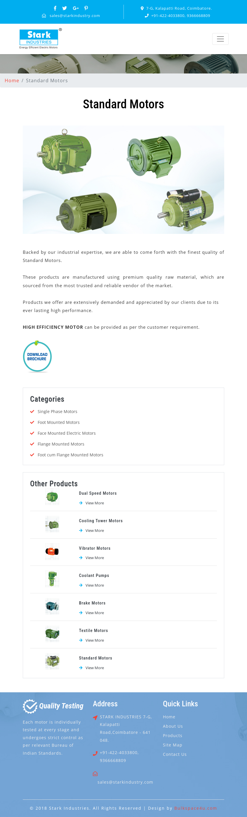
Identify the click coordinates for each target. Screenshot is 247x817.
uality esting (53, 705)
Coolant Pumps (94, 575)
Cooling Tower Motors (101, 520)
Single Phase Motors (57, 411)
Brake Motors (92, 603)
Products (172, 735)
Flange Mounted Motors (61, 444)
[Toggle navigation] (220, 39)
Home (12, 80)
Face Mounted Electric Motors (67, 433)
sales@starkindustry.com (75, 15)
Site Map (172, 745)
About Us (173, 726)
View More (95, 503)
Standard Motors (95, 658)
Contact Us (175, 754)
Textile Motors (93, 630)
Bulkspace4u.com (195, 808)
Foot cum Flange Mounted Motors (70, 455)
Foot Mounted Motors (59, 422)
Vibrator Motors (95, 548)
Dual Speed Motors (98, 493)
